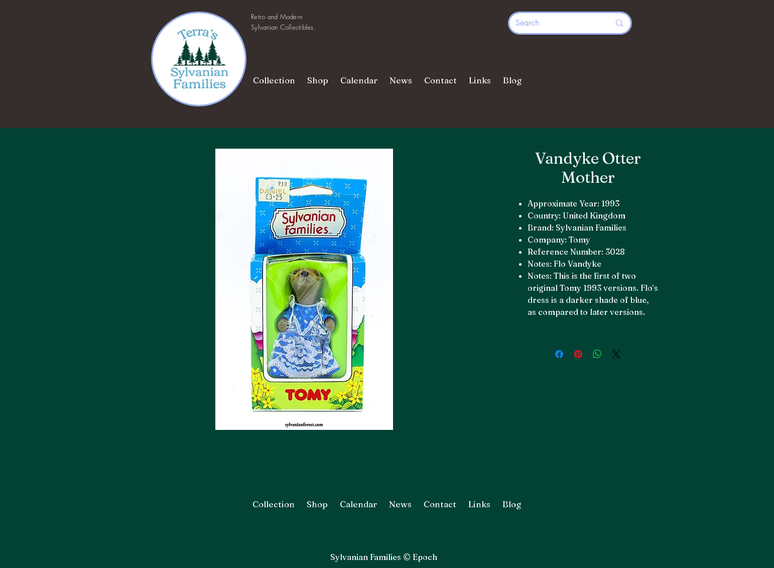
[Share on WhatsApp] (597, 354)
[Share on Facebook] (559, 354)
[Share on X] (616, 354)
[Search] (555, 23)
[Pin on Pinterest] (578, 354)
